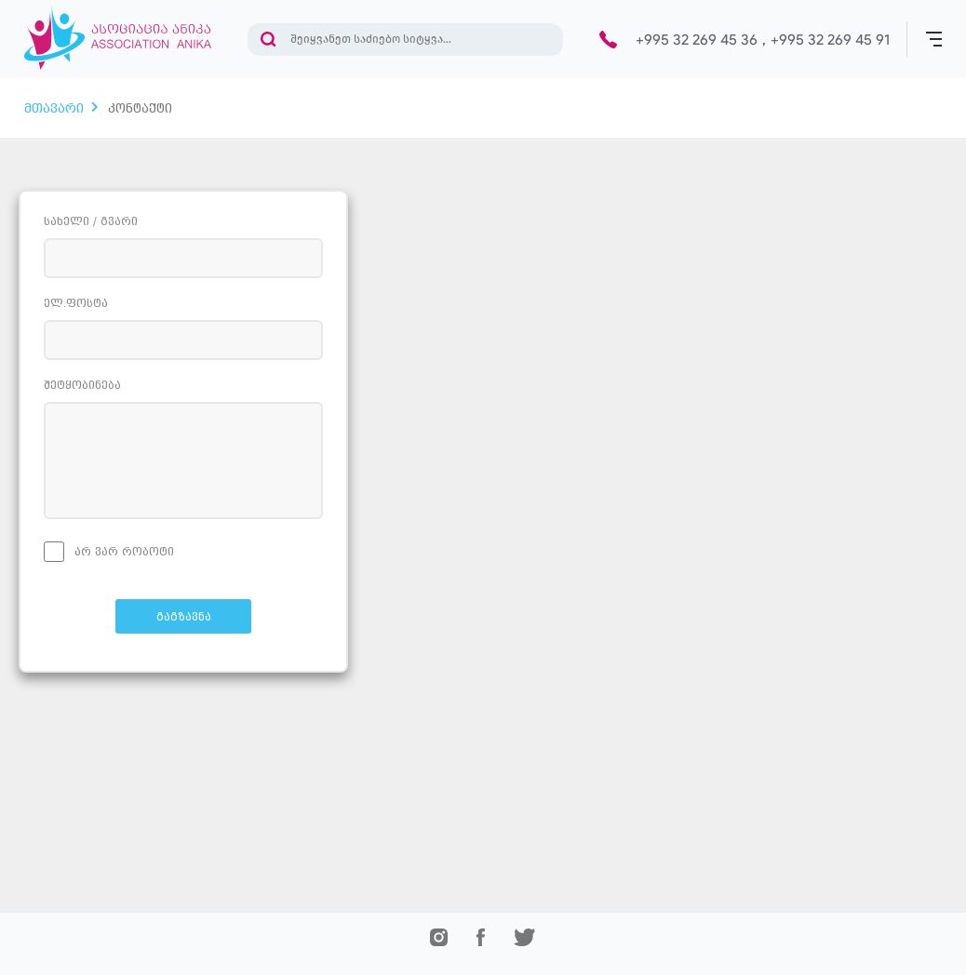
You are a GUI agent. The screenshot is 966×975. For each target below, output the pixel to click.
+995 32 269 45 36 (697, 39)
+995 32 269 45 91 (830, 39)
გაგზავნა (183, 616)
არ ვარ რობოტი (109, 551)
